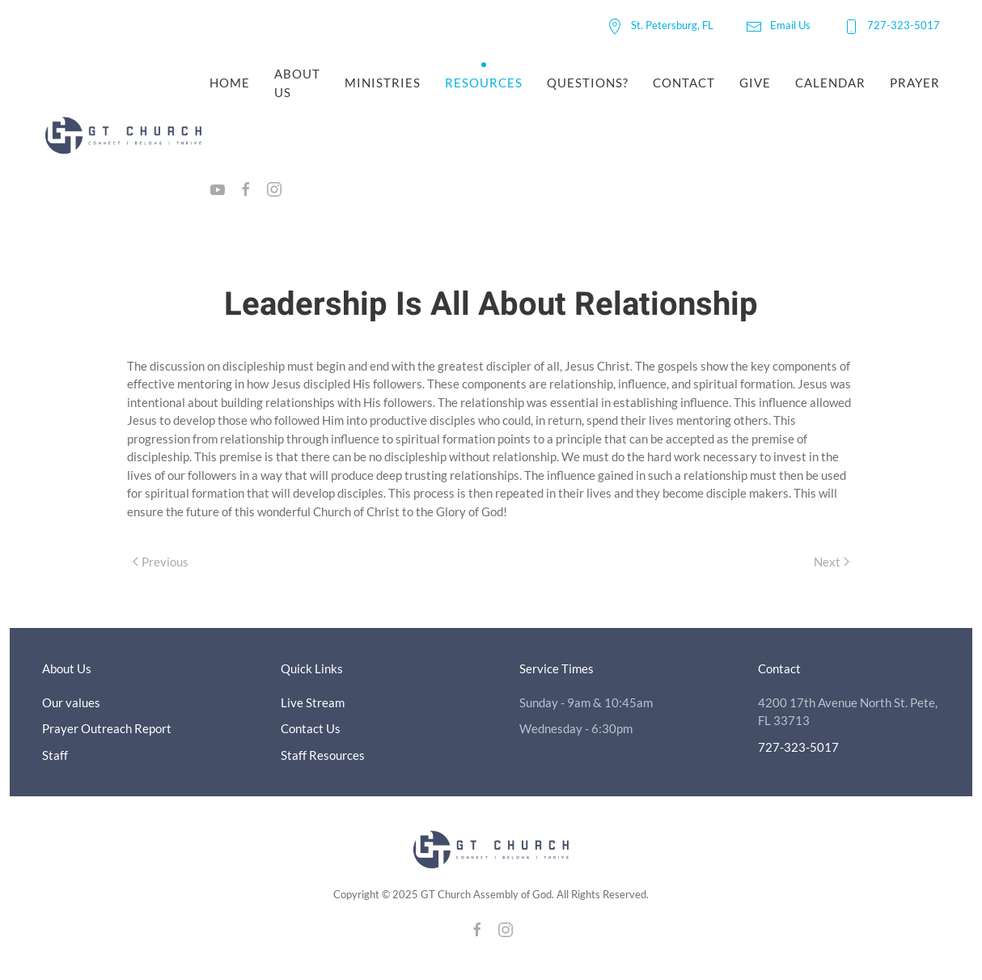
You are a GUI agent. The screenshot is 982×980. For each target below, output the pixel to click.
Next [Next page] (831, 561)
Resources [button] (484, 82)
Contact (684, 82)
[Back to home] (126, 135)
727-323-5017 (891, 25)
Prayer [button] (915, 82)
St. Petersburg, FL (660, 25)
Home (230, 82)
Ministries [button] (383, 82)
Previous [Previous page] (160, 561)
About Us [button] (297, 83)
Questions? (588, 82)
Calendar (830, 82)
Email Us (778, 25)
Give (755, 82)
